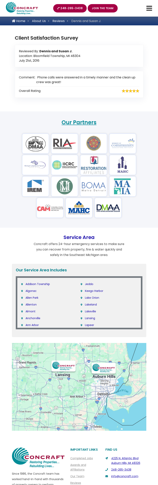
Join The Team (103, 8)
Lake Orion (92, 298)
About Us (39, 21)
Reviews (58, 21)
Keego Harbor (94, 291)
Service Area (79, 237)
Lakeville (90, 311)
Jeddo (89, 284)
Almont (30, 311)
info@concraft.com (124, 476)
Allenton (31, 304)
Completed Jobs (81, 458)
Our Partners (79, 122)
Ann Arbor (32, 325)
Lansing (90, 318)
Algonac (31, 291)
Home (18, 21)
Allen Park (32, 298)
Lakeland (91, 304)
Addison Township (38, 284)
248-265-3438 (70, 8)
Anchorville (33, 318)
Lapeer (89, 325)
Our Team (77, 476)
